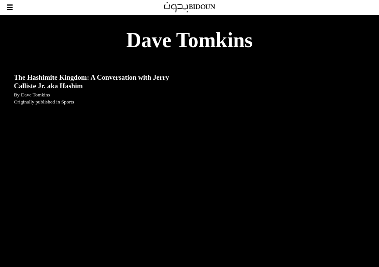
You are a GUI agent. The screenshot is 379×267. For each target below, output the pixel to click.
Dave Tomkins (35, 95)
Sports (67, 102)
